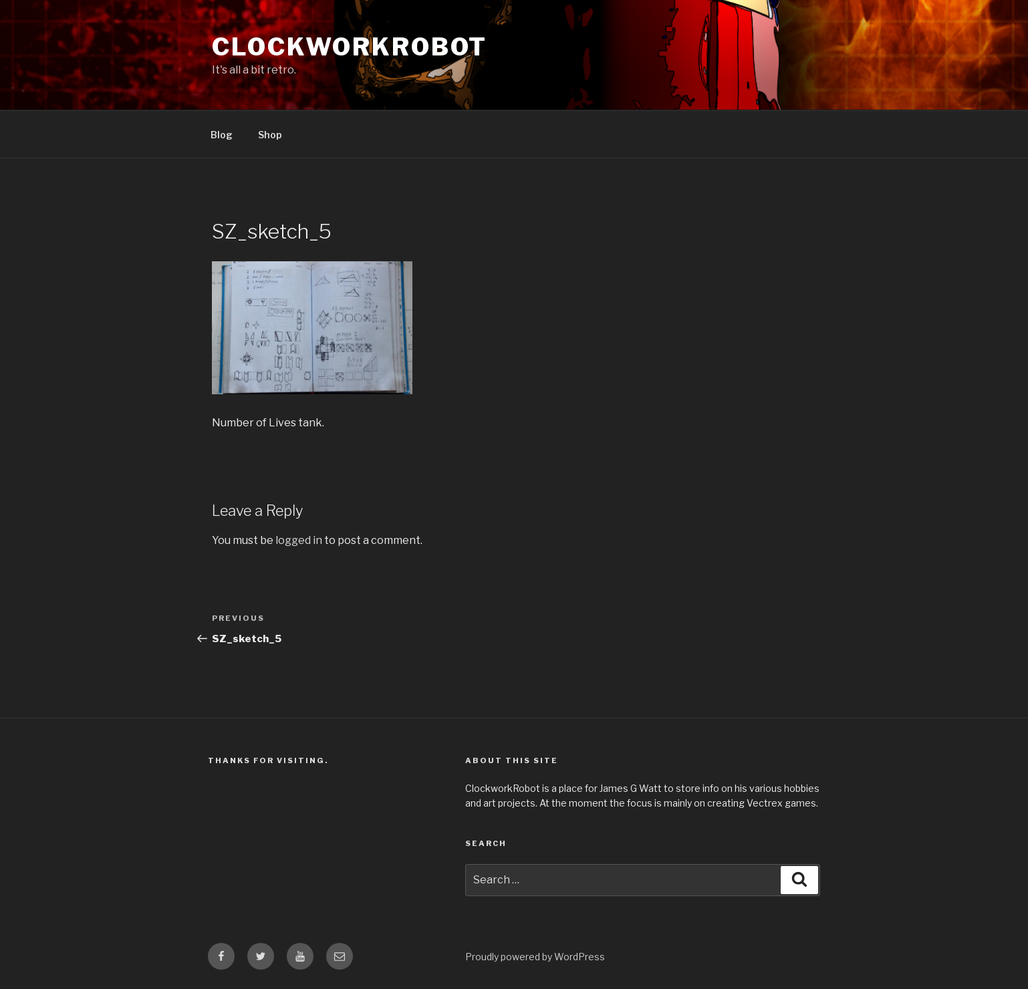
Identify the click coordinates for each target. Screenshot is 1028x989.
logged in (298, 540)
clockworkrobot (349, 46)
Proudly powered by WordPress (535, 956)
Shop (270, 134)
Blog (222, 134)
